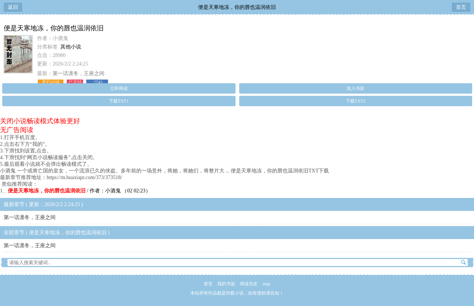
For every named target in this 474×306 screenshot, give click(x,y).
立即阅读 (119, 88)
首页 (461, 7)
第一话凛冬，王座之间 (78, 73)
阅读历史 (249, 283)
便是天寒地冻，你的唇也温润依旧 (237, 7)
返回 (13, 7)
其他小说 (70, 47)
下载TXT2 (355, 101)
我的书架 (226, 283)
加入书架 (355, 88)
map (266, 283)
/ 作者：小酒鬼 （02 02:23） (79, 191)
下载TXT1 (118, 101)
